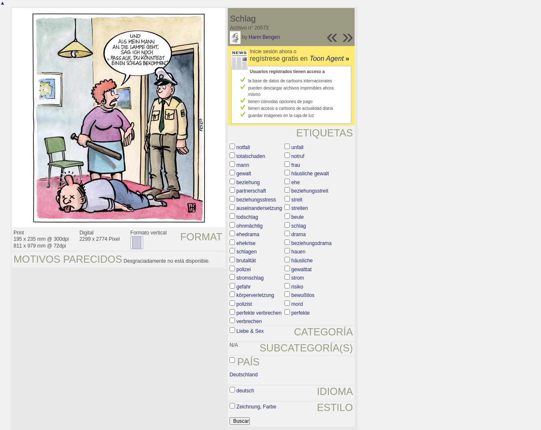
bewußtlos (302, 295)
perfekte (300, 313)
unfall (297, 147)
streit (296, 200)
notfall (243, 147)
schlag (298, 226)
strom (297, 278)
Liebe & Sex (250, 331)
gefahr (243, 287)
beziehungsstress (256, 200)
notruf (297, 156)
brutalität (246, 261)
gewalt (243, 174)
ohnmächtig (249, 226)
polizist (244, 304)
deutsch (245, 391)
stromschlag (250, 278)
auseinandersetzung (259, 208)
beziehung (248, 182)
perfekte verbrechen (258, 313)
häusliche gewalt (310, 174)
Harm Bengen (264, 37)
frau (295, 165)
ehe (295, 182)
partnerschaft (251, 191)
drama (298, 234)
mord (297, 304)
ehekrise (245, 243)
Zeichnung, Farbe (256, 407)
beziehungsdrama (311, 243)
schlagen (246, 252)
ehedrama (247, 234)
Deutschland (244, 375)
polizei (243, 269)
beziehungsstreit (309, 191)
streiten (299, 208)
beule (297, 217)
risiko (297, 287)
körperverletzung (255, 295)
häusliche (302, 261)
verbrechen (249, 321)
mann (242, 165)
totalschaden (250, 156)
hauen (298, 252)
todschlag (247, 217)
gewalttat (301, 269)
